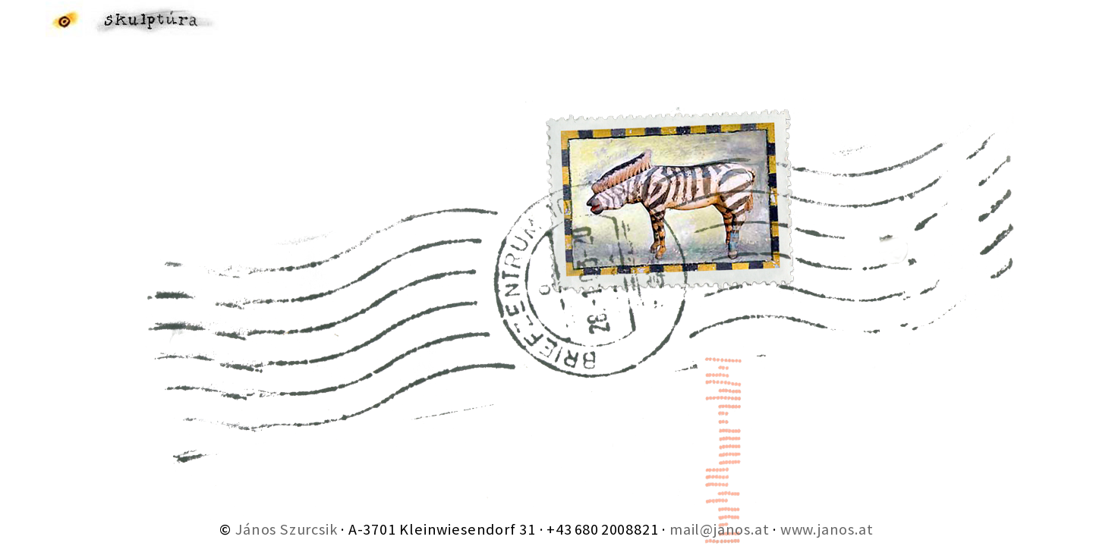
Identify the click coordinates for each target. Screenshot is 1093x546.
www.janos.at (827, 529)
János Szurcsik (286, 529)
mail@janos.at (719, 529)
